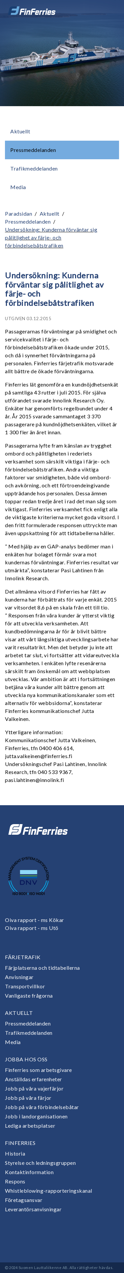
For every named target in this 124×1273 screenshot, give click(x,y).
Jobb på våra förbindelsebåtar (42, 1107)
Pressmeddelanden (33, 150)
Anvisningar (19, 977)
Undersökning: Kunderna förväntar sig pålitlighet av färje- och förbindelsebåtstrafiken (51, 237)
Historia (15, 1153)
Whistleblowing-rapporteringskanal (48, 1190)
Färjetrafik (23, 957)
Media (18, 187)
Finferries (20, 1143)
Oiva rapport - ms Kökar (34, 920)
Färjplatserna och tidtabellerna (42, 967)
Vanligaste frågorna (29, 995)
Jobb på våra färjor (28, 1098)
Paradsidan (18, 213)
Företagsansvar (23, 1200)
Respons (15, 1181)
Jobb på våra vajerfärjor (34, 1088)
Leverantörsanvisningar (33, 1209)
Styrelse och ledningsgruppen (40, 1163)
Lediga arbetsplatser (30, 1125)
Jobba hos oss (26, 1059)
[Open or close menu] (110, 10)
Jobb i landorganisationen (36, 1116)
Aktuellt (20, 131)
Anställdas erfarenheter (33, 1079)
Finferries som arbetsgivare (38, 1070)
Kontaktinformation (29, 1172)
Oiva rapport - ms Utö (32, 928)
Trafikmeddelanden (34, 168)
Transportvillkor (25, 986)
